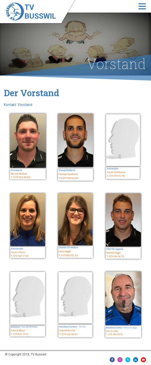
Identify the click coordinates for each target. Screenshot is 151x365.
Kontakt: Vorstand (18, 105)
